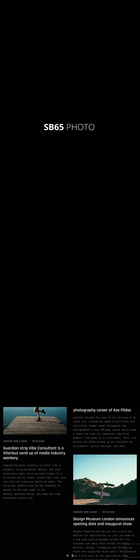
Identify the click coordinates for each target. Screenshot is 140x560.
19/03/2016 (44, 70)
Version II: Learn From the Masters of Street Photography (103, 80)
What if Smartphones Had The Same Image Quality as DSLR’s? (105, 228)
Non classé (10, 70)
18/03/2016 (108, 512)
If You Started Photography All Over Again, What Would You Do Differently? (34, 315)
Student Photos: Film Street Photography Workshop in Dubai (31, 143)
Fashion (7, 441)
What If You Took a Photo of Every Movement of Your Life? (32, 80)
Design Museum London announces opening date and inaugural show (103, 521)
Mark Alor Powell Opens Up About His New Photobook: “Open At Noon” (34, 253)
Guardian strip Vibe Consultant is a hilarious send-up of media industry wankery (34, 453)
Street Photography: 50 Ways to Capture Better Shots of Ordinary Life (102, 294)
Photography (25, 70)
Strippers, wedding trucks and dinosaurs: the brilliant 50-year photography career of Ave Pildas (102, 405)
